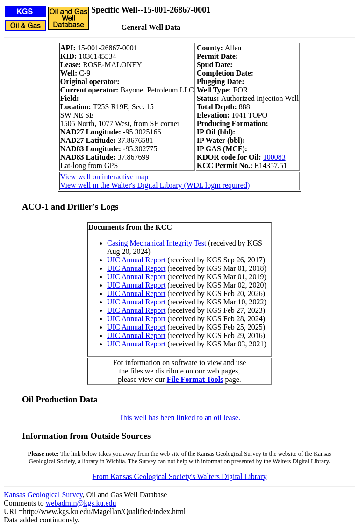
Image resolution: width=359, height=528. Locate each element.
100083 (274, 157)
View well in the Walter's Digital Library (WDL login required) (155, 185)
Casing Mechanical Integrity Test (156, 243)
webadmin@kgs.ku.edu (81, 503)
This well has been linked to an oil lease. (179, 418)
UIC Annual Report (136, 260)
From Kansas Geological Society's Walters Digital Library (180, 476)
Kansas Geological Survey (43, 495)
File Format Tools (195, 379)
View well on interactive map (104, 177)
